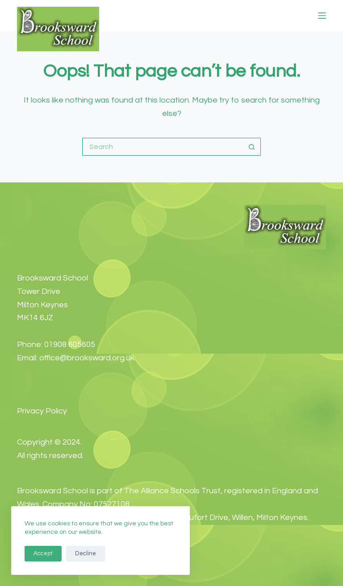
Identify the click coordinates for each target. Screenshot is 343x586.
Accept (43, 553)
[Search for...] (162, 147)
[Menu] (322, 16)
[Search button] (252, 147)
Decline (85, 553)
